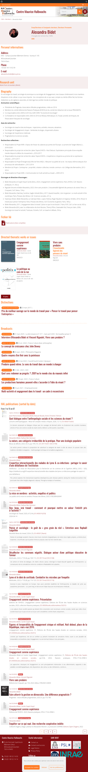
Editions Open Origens (71, 727)
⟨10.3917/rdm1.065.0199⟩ (48, 444)
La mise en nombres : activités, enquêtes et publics (32, 493)
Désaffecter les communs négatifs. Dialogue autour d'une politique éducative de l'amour (48, 554)
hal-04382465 (13, 646)
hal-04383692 (13, 547)
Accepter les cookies (32, 767)
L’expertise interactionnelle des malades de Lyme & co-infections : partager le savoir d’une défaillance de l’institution (48, 464)
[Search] (79, 11)
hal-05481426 (13, 457)
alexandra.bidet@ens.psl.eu (10, 74)
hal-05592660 (13, 502)
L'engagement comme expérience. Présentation (30, 599)
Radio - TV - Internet (8, 343)
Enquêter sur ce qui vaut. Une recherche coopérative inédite (36, 723)
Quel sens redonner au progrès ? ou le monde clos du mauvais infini (34, 373)
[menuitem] (1, 1)
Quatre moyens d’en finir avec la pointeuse (20, 355)
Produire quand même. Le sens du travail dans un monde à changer (31, 364)
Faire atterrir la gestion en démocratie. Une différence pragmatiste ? (40, 694)
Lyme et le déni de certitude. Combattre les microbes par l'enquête (39, 577)
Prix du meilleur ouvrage (10, 308)
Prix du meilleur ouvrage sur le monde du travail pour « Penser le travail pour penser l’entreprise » (39, 312)
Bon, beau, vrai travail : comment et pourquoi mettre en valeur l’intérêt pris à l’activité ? (48, 509)
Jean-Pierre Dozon (15, 416)
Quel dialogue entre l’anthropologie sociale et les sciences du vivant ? (41, 418)
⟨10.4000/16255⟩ (40, 513)
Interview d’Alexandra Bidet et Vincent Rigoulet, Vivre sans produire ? (33, 337)
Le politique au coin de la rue (23, 270)
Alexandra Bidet (21, 251)
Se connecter (6, 5)
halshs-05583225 (14, 413)
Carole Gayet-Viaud (27, 597)
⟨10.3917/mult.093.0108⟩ (45, 558)
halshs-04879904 (14, 522)
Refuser (44, 767)
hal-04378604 (13, 594)
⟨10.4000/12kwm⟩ (40, 533)
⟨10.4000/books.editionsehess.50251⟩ (53, 605)
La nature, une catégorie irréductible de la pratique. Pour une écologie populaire (45, 441)
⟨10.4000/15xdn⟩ (67, 421)
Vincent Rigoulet (26, 550)
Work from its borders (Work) (10, 85)
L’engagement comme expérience (24, 709)
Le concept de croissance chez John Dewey (20, 346)
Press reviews (6, 334)
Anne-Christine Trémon (53, 416)
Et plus (5, 297)
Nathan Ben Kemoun (28, 438)
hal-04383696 (13, 572)
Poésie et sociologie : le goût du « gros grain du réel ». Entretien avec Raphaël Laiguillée (48, 529)
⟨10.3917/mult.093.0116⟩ (45, 580)
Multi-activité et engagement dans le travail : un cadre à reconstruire (32, 391)
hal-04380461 (13, 689)
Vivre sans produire (57, 243)
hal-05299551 (13, 674)
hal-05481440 (13, 435)
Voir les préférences (56, 767)
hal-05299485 (13, 703)
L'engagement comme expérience (23, 245)
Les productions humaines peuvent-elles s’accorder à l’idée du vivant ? (33, 382)
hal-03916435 (13, 718)
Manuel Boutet (39, 416)
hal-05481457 (13, 488)
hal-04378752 (13, 619)
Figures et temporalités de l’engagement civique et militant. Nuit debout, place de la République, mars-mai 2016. (48, 625)
